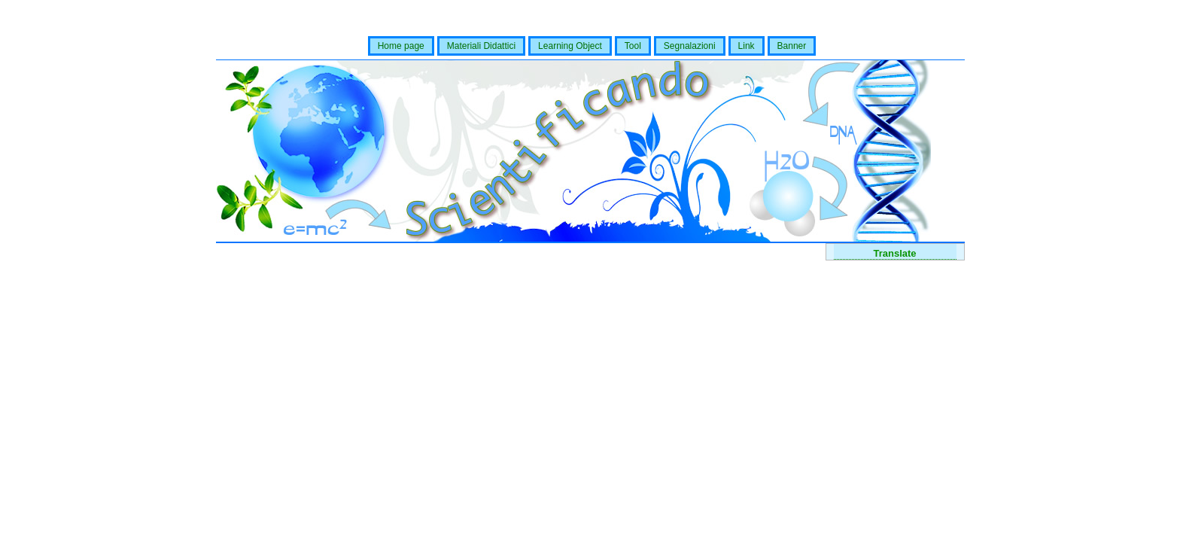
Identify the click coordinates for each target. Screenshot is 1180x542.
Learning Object (570, 46)
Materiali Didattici (481, 46)
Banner (792, 46)
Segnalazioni (690, 46)
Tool (633, 46)
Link (746, 46)
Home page (401, 46)
